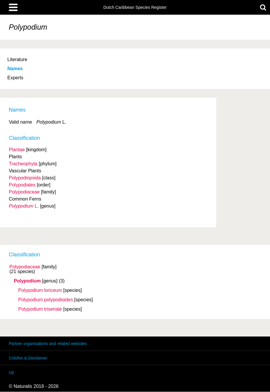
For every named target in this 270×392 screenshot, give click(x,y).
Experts (15, 77)
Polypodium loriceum (40, 290)
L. (24, 205)
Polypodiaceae (24, 267)
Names (15, 68)
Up (11, 372)
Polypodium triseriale (40, 309)
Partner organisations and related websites (48, 343)
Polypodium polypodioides (45, 299)
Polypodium (27, 281)
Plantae (17, 149)
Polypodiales (22, 184)
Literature (17, 59)
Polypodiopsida (25, 177)
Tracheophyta (23, 163)
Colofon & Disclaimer (28, 358)
